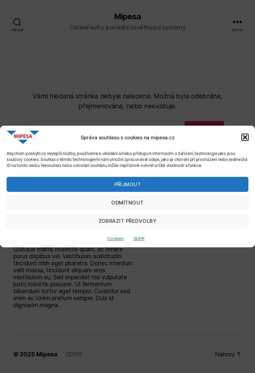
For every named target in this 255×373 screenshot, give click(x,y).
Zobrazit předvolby (128, 221)
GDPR (138, 238)
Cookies (115, 238)
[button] (245, 137)
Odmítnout (127, 202)
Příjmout (127, 184)
